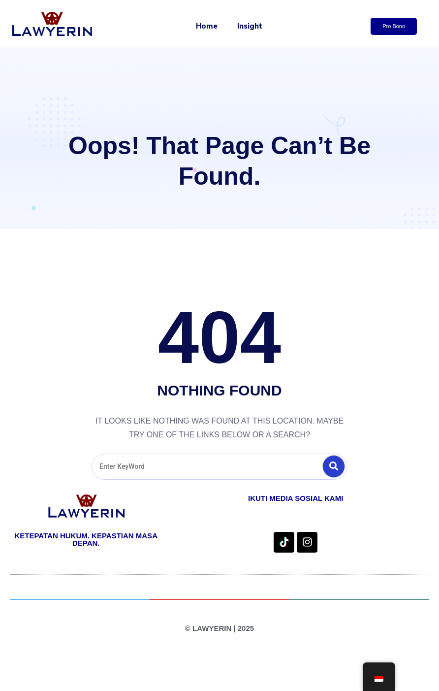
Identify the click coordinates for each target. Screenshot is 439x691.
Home (207, 26)
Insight (249, 26)
